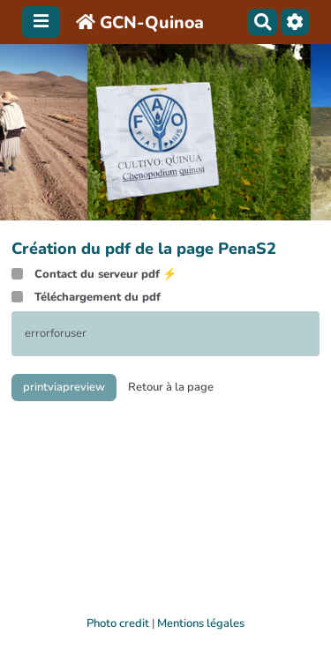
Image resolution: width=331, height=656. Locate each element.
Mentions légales (200, 623)
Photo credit (118, 623)
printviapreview (64, 387)
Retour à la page (171, 387)
